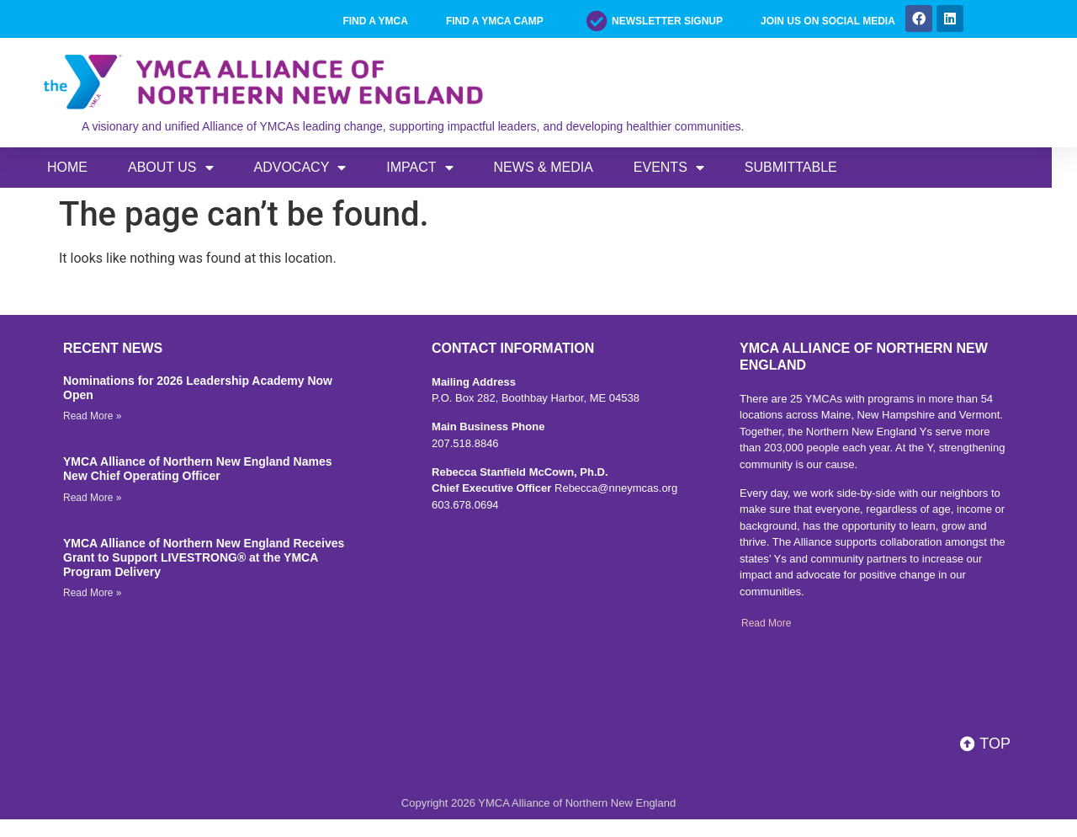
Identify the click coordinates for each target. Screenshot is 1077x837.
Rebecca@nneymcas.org (615, 488)
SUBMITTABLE (791, 167)
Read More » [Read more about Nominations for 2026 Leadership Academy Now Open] (92, 416)
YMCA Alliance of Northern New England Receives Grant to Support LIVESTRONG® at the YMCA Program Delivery (203, 557)
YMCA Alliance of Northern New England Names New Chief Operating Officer (197, 468)
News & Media (543, 167)
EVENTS (669, 167)
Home (67, 167)
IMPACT (419, 167)
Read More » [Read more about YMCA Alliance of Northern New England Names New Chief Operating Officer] (92, 498)
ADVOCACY (300, 167)
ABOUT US (171, 167)
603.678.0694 (465, 504)
